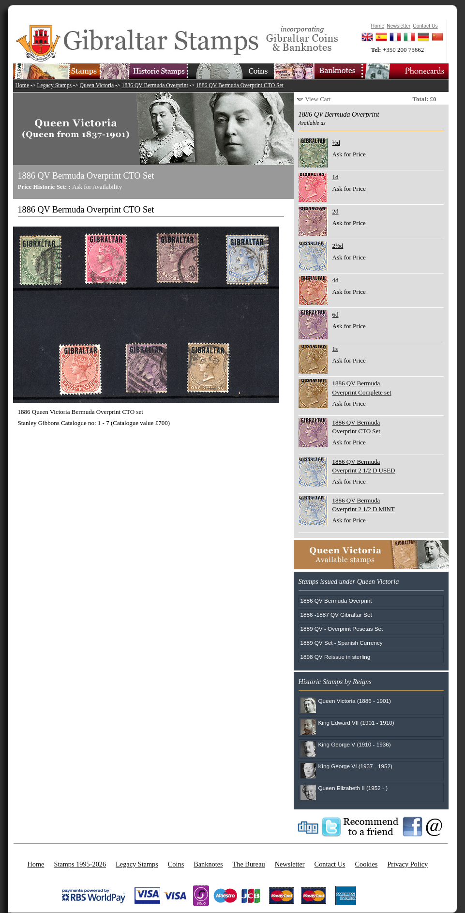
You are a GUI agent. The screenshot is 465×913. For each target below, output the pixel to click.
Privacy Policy (407, 864)
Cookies (366, 864)
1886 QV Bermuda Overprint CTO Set (240, 85)
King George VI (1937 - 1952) (355, 766)
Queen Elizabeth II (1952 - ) (353, 788)
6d (335, 314)
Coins (176, 864)
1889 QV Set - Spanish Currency (341, 642)
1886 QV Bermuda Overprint (155, 85)
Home (22, 85)
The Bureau (249, 864)
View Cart (318, 99)
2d (335, 211)
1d (335, 177)
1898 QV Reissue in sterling (335, 657)
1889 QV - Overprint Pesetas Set (341, 628)
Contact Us (330, 864)
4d (335, 280)
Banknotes (208, 864)
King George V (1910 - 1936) (354, 744)
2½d (338, 245)
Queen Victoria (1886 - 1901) (354, 701)
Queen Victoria (96, 85)
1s (335, 348)
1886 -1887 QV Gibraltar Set (336, 614)
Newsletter (290, 864)
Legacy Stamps (54, 85)
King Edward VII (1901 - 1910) (356, 722)
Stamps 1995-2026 (80, 864)
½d (336, 142)
